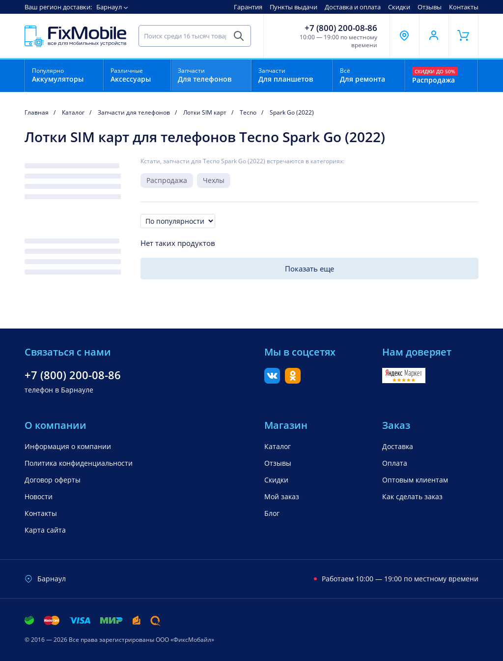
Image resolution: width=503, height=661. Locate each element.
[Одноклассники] (293, 381)
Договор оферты (53, 479)
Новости (39, 496)
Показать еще (309, 268)
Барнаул (109, 6)
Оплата (394, 463)
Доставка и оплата (353, 6)
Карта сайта (45, 530)
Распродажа (166, 180)
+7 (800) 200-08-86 (341, 28)
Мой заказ (281, 496)
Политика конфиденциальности (79, 463)
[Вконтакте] (272, 381)
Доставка (397, 446)
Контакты (463, 6)
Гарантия (248, 6)
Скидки (399, 6)
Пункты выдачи (293, 6)
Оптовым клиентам (415, 479)
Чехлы (213, 180)
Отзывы (430, 6)
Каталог (277, 446)
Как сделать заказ (412, 496)
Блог (271, 513)
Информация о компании (68, 446)
